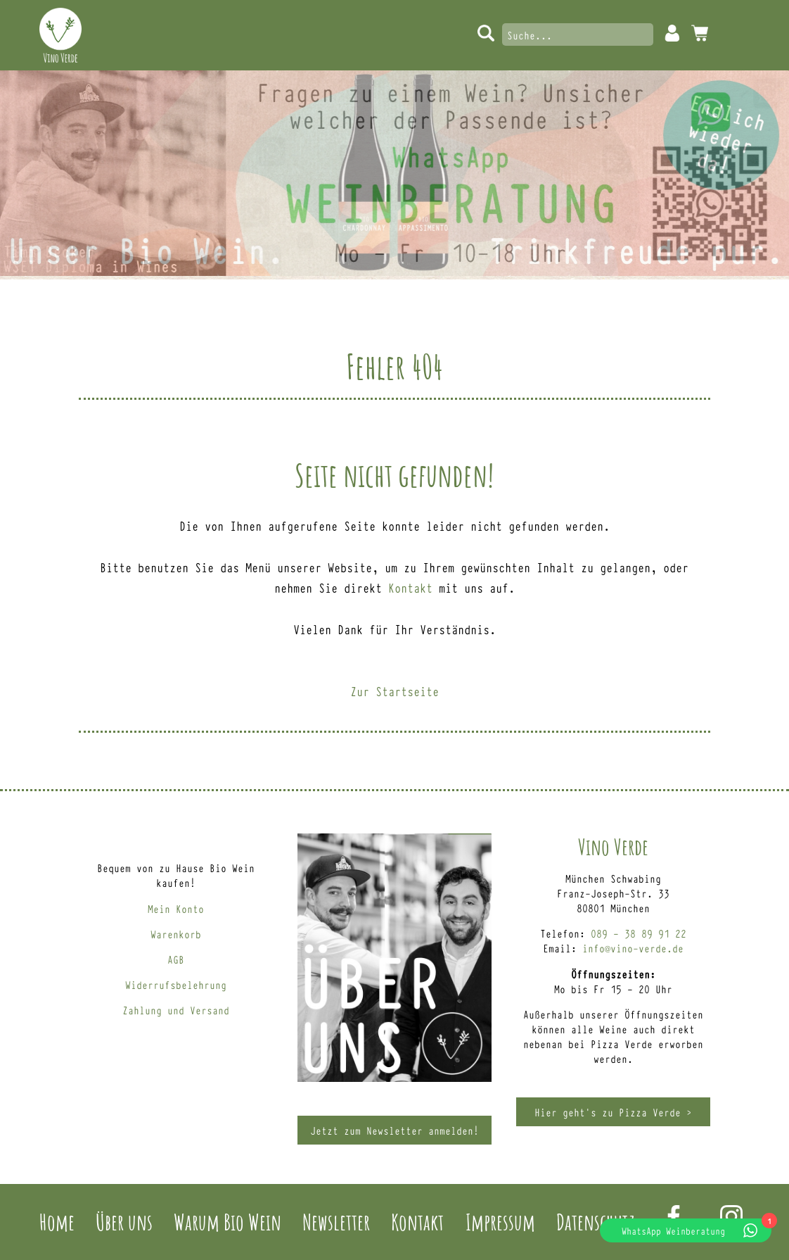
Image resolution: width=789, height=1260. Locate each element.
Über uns (124, 1221)
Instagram (731, 1216)
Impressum (500, 1221)
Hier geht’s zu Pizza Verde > (613, 1112)
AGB (175, 959)
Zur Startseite (394, 690)
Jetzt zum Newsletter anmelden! (394, 1130)
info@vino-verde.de (633, 948)
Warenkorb (175, 934)
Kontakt (410, 587)
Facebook (673, 1216)
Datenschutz (595, 1221)
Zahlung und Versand (175, 1010)
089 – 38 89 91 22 (638, 933)
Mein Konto (672, 33)
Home (57, 1221)
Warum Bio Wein (227, 1221)
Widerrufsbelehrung (175, 984)
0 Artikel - (699, 33)
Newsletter (336, 1221)
